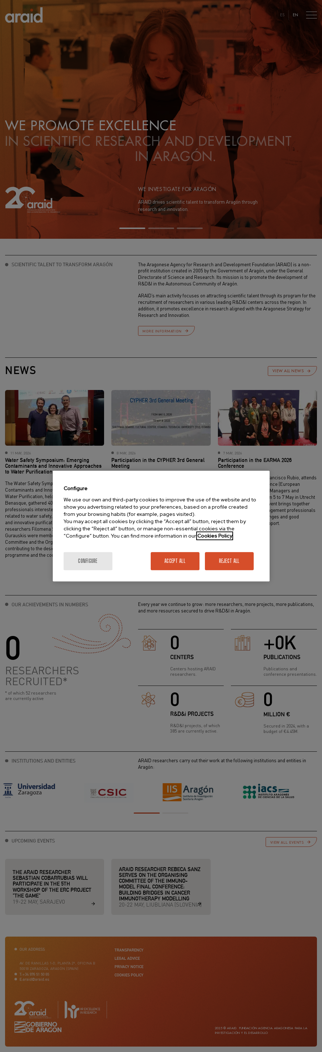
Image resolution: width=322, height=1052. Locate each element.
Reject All (229, 561)
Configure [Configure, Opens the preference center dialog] (88, 561)
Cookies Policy (214, 536)
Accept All (174, 561)
